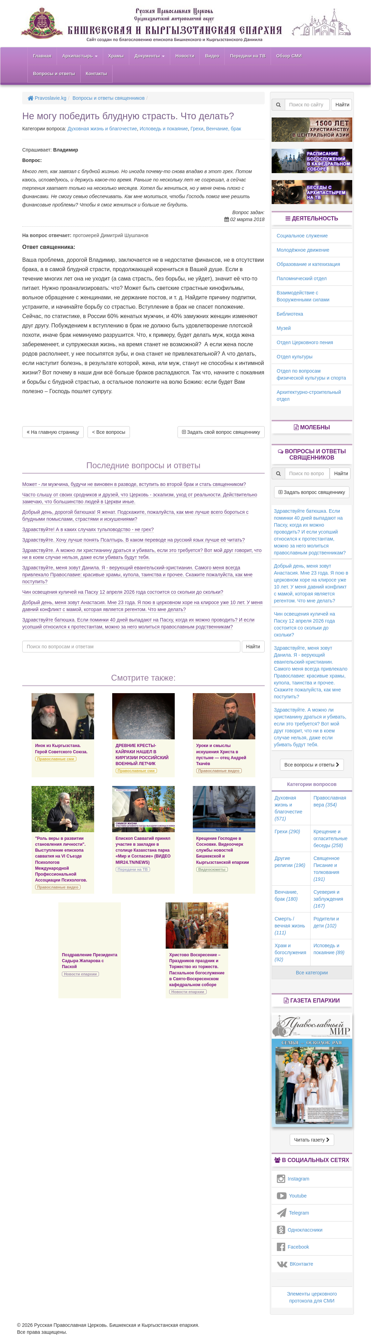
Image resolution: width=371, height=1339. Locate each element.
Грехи (197, 128)
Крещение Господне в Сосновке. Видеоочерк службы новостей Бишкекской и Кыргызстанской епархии (222, 850)
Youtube (292, 1196)
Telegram (293, 1213)
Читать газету (312, 1140)
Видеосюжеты (211, 869)
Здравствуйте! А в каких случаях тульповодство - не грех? (88, 529)
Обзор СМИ (289, 55)
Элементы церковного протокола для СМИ (312, 1297)
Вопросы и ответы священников (109, 98)
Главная (42, 55)
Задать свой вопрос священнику (221, 432)
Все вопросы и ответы (312, 765)
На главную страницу (53, 432)
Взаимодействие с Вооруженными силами (303, 296)
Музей (284, 328)
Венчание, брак (223, 128)
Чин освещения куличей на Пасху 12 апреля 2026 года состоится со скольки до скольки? (122, 592)
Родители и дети (326, 922)
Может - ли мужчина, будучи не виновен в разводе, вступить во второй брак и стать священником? (134, 484)
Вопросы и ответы (54, 73)
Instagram (293, 1179)
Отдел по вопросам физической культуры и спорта (311, 374)
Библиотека (290, 314)
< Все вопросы (108, 432)
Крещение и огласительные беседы (330, 838)
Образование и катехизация (308, 264)
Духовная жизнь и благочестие (102, 128)
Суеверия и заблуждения (328, 899)
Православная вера (329, 801)
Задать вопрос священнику (312, 492)
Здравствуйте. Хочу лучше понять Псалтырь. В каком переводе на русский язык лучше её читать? (133, 540)
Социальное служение (302, 235)
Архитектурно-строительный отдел (309, 395)
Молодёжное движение (303, 250)
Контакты (96, 73)
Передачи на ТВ (247, 55)
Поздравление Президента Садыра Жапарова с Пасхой (89, 960)
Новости (185, 55)
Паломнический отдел (302, 278)
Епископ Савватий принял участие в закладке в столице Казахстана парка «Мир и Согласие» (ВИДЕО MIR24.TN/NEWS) (143, 850)
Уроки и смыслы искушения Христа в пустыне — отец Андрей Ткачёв (221, 754)
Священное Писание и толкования (326, 868)
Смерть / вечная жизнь (290, 925)
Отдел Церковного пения (305, 342)
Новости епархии (80, 974)
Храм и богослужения (290, 952)
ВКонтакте (295, 1264)
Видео (212, 55)
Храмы (116, 55)
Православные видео (218, 771)
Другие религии (290, 861)
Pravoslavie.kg (46, 98)
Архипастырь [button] (80, 55)
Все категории (312, 972)
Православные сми (55, 759)
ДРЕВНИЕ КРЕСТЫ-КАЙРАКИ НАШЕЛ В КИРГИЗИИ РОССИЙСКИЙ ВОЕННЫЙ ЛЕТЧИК (142, 754)
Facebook (293, 1247)
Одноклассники (300, 1230)
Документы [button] (149, 55)
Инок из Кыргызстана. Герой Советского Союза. (61, 748)
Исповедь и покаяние (164, 128)
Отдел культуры (295, 356)
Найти (253, 646)
